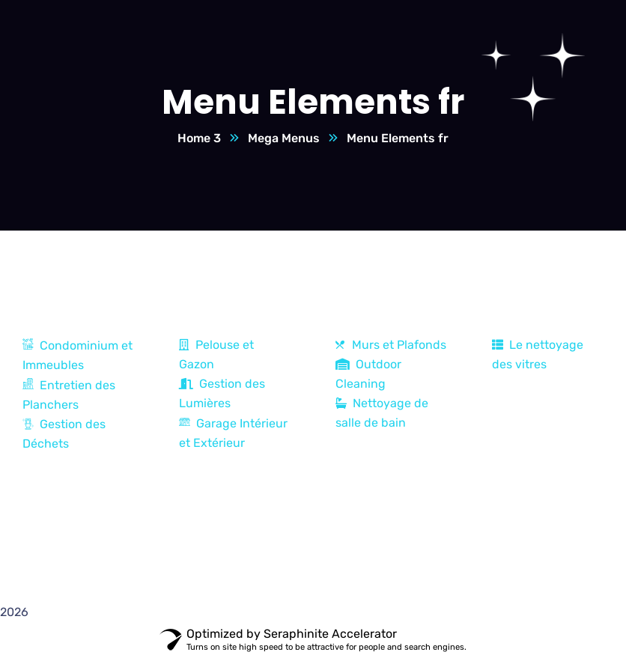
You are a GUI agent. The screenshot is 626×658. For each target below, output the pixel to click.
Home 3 (199, 138)
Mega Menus (284, 138)
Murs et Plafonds (390, 345)
